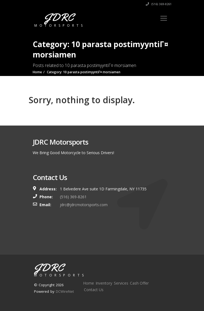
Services (121, 283)
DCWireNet (65, 291)
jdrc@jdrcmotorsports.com (84, 204)
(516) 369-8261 (159, 4)
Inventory (104, 283)
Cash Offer (139, 283)
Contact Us (93, 289)
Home (88, 283)
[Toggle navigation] (163, 18)
